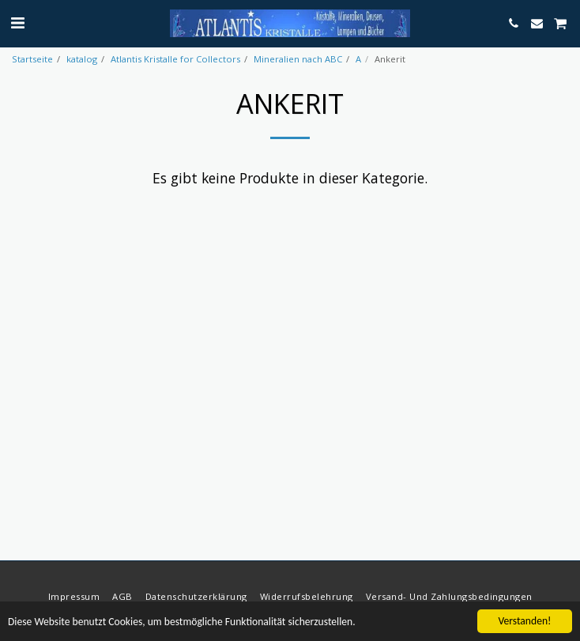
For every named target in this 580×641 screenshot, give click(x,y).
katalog (81, 59)
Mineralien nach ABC (298, 59)
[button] (17, 22)
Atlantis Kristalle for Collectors (175, 59)
